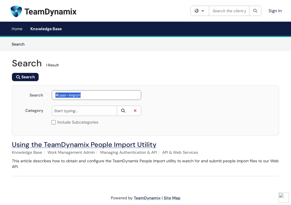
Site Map (172, 197)
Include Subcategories (75, 122)
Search (20, 44)
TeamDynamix (147, 197)
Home (17, 28)
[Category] (81, 111)
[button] (123, 111)
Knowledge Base (46, 28)
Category (34, 110)
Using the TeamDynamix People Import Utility (84, 144)
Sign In (275, 11)
